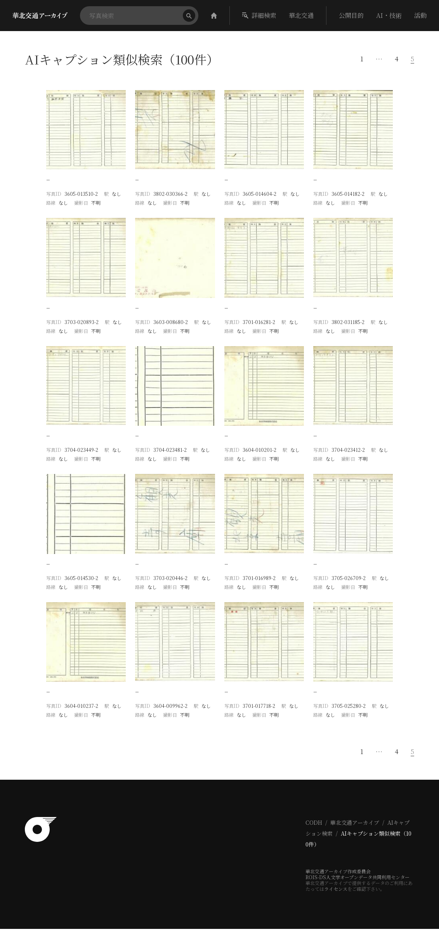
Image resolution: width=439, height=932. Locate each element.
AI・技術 (389, 15)
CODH (313, 825)
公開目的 (351, 15)
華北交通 (301, 15)
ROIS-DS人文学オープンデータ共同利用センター (357, 880)
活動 (420, 15)
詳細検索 (259, 15)
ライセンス (335, 891)
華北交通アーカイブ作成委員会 (338, 874)
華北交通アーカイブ (354, 825)
